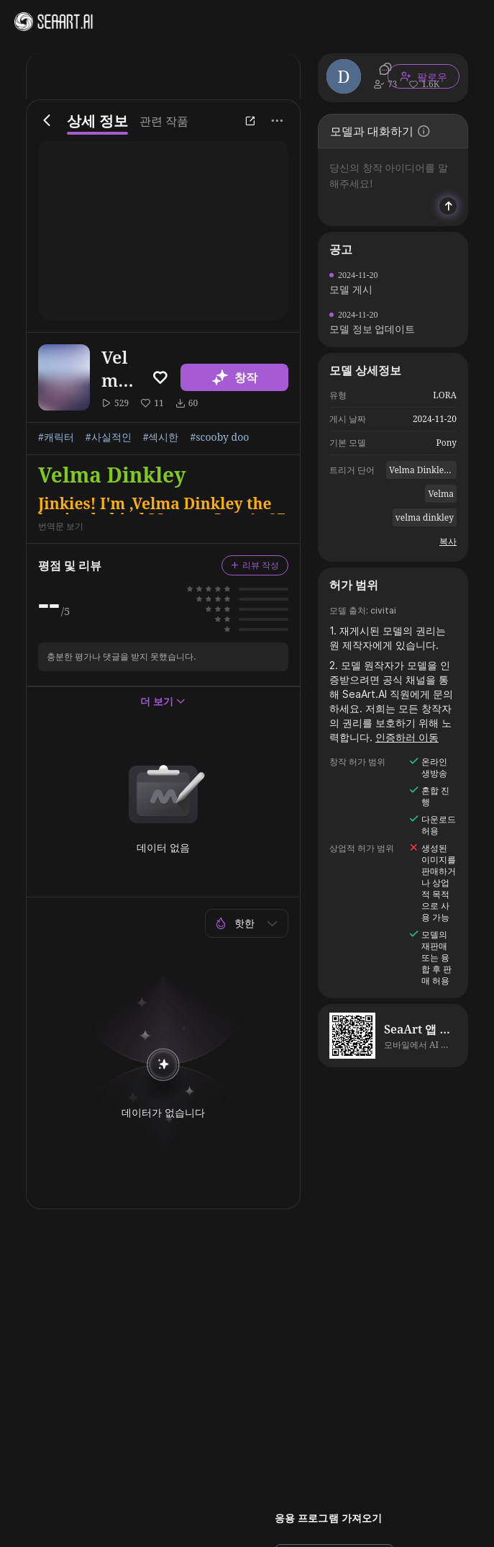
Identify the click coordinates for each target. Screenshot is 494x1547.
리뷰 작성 (255, 565)
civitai (383, 610)
